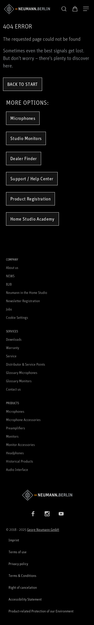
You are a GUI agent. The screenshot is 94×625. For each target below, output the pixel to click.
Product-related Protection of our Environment (41, 611)
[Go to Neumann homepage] (47, 495)
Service (11, 356)
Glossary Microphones (21, 372)
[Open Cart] (75, 9)
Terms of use (18, 552)
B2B (9, 284)
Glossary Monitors (19, 381)
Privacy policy (18, 564)
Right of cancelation (23, 587)
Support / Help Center (31, 178)
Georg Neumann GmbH (43, 529)
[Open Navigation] (86, 9)
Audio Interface (17, 469)
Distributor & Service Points (25, 364)
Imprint (14, 540)
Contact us (13, 389)
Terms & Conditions (22, 575)
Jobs (9, 309)
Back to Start (22, 84)
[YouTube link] (61, 514)
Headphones (15, 453)
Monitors (12, 436)
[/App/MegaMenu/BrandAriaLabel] (27, 9)
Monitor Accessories (20, 444)
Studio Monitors (26, 138)
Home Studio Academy (32, 219)
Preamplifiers (15, 428)
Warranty (12, 347)
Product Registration (30, 198)
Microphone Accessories (23, 420)
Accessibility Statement (25, 599)
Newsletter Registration (23, 301)
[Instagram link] (47, 514)
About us (12, 267)
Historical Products (19, 461)
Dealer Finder (23, 158)
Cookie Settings (17, 317)
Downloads (14, 339)
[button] (64, 9)
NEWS (10, 276)
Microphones (22, 118)
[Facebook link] (33, 514)
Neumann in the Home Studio (26, 292)
